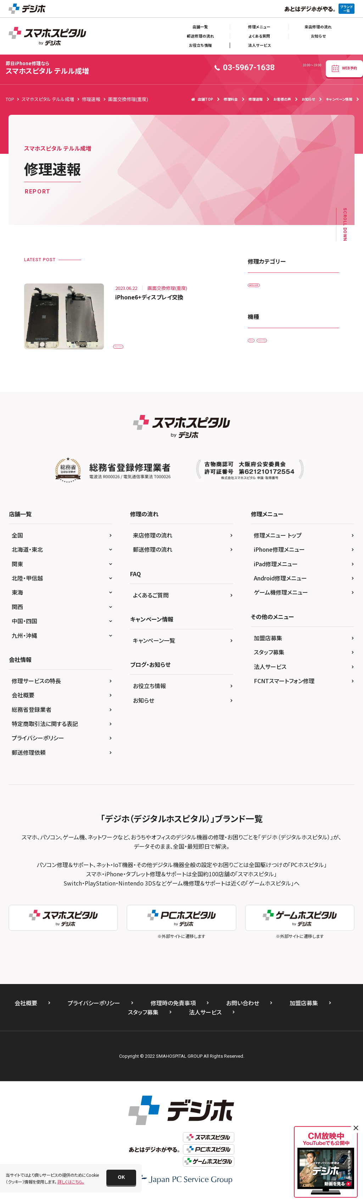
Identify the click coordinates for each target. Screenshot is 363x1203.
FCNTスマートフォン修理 (284, 685)
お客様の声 (282, 99)
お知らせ (318, 36)
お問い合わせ (242, 1007)
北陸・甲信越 (27, 582)
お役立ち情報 (200, 45)
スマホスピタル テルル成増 (47, 68)
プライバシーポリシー (38, 743)
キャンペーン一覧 (154, 645)
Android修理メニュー (280, 582)
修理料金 (231, 99)
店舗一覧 (200, 26)
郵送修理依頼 (29, 757)
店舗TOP (202, 99)
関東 (17, 568)
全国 (17, 540)
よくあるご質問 (151, 599)
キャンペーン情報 (339, 99)
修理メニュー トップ (278, 540)
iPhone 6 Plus (131, 342)
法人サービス (259, 45)
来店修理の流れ (318, 26)
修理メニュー (259, 26)
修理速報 (255, 99)
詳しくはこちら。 (70, 1182)
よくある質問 (259, 36)
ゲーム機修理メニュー (281, 597)
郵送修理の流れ (200, 36)
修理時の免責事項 (173, 1007)
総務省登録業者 (31, 714)
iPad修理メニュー (276, 568)
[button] (121, 1177)
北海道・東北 (27, 554)
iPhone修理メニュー (279, 554)
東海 (17, 597)
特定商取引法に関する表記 (45, 728)
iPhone (259, 348)
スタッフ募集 (269, 657)
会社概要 (23, 700)
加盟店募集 (268, 642)
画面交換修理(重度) (270, 287)
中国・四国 (24, 626)
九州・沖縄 (24, 640)
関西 (17, 611)
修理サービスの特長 (36, 685)
